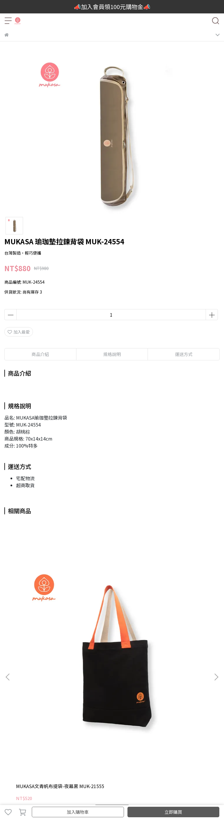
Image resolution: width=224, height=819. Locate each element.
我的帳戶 (12, 746)
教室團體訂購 (64, 722)
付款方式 (70, 746)
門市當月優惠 (115, 722)
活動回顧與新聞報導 (148, 722)
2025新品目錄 (36, 722)
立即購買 (173, 812)
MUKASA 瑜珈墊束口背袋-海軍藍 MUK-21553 (179, 608)
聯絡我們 (32, 746)
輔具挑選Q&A (182, 722)
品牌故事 (12, 722)
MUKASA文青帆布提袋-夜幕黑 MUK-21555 (42, 608)
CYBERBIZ (120, 797)
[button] (216, 586)
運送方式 (51, 746)
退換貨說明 (91, 746)
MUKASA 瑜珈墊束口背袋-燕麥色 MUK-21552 (111, 608)
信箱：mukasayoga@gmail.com (35, 690)
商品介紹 (40, 354)
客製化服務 (90, 722)
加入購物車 (78, 812)
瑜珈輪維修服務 (119, 746)
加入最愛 (19, 332)
